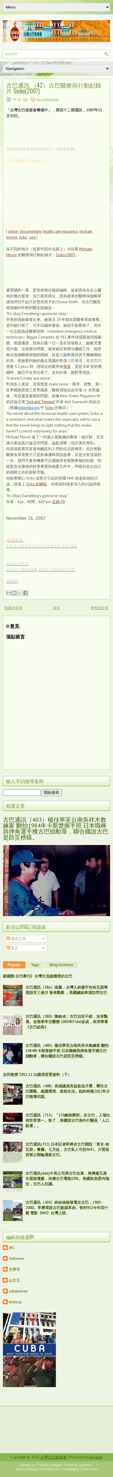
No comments (47, 99)
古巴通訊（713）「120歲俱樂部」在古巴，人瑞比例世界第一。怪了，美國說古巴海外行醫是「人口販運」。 (67, 1120)
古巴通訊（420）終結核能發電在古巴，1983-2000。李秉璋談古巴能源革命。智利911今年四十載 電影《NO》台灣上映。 (66, 1208)
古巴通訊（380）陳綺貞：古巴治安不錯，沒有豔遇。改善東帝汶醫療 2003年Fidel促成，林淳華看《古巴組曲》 (66, 1022)
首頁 (56, 608)
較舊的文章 (99, 608)
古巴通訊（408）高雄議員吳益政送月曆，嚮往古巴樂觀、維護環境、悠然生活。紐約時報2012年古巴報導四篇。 (67, 1091)
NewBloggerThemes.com (80, 1469)
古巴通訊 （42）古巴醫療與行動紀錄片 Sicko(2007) (53, 88)
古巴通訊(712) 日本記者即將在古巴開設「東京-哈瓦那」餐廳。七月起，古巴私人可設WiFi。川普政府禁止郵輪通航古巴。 (67, 1149)
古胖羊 (14, 1269)
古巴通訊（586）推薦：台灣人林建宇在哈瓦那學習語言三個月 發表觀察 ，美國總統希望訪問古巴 (66, 990)
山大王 (14, 1280)
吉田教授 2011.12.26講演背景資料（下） (37, 1074)
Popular (14, 965)
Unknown (16, 1258)
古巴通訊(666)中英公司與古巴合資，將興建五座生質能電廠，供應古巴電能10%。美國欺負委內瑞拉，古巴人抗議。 (67, 1178)
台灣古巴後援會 (53, 1457)
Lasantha (84, 1465)
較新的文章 (13, 608)
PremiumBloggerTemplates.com (38, 1469)
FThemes (42, 1465)
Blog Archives (61, 965)
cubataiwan (18, 1291)
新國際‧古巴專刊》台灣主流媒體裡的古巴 (37, 976)
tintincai (15, 1302)
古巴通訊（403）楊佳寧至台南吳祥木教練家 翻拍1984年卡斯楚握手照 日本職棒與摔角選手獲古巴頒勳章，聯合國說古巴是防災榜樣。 (55, 828)
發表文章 (16, 938)
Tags (35, 965)
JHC (12, 1247)
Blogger (96, 1457)
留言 (12, 947)
